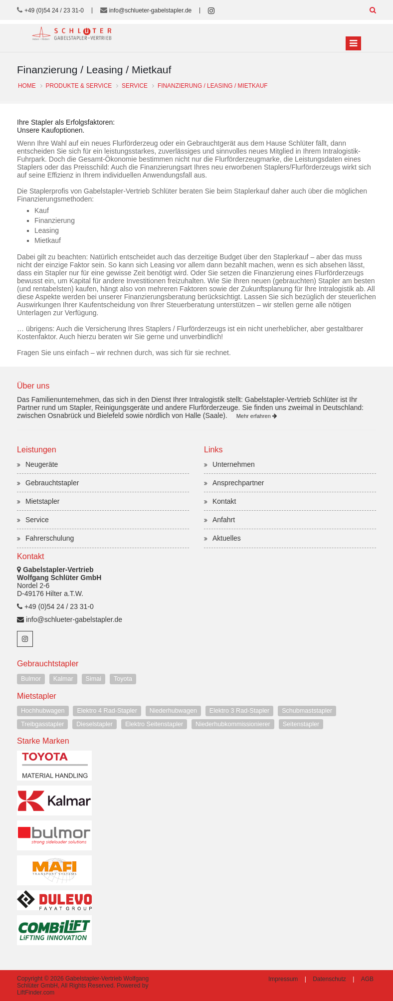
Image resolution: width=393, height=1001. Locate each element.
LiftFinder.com (35, 992)
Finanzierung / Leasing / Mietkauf (213, 85)
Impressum (283, 979)
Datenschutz (329, 979)
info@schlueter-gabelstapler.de (150, 10)
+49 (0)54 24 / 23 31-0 (54, 10)
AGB (367, 979)
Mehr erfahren (256, 416)
